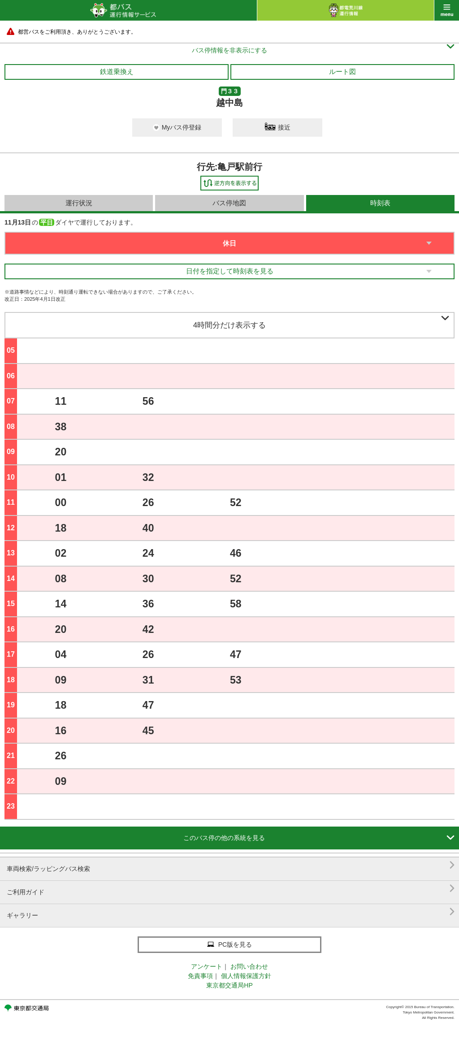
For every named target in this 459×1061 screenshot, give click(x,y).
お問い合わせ (249, 966)
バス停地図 (229, 203)
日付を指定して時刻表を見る (229, 271)
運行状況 (78, 203)
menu (446, 10)
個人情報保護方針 (246, 975)
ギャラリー (231, 912)
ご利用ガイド (231, 888)
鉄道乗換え (117, 71)
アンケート (206, 966)
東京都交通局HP (229, 985)
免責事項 (200, 975)
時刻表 (380, 203)
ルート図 (342, 71)
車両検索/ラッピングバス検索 (231, 865)
